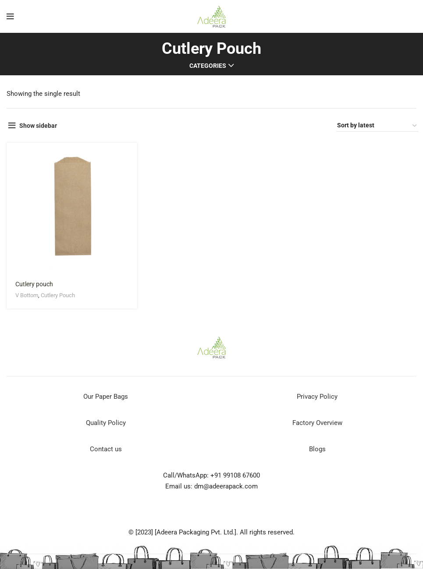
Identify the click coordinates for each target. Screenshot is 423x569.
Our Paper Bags (105, 396)
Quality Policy (106, 423)
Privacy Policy (317, 396)
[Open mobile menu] (10, 16)
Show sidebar (38, 125)
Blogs (317, 449)
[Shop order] (377, 125)
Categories (207, 66)
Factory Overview (317, 423)
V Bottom (26, 295)
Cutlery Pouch (58, 295)
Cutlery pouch (34, 284)
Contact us (106, 449)
